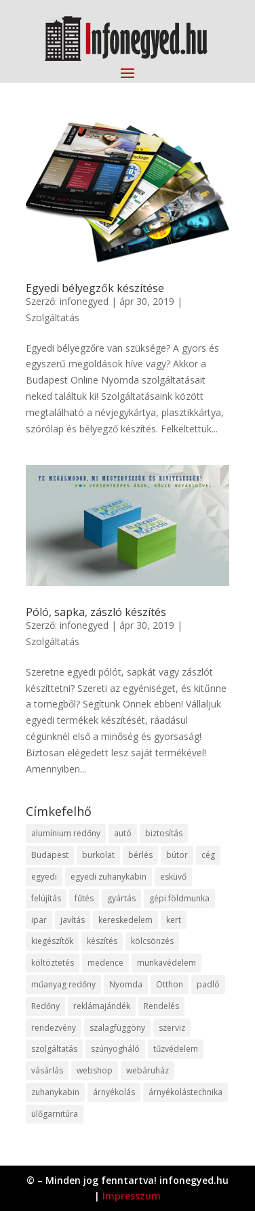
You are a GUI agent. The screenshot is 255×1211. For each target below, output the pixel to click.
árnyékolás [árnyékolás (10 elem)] (114, 1092)
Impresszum (131, 1195)
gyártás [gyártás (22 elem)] (121, 898)
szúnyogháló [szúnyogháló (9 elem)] (115, 1048)
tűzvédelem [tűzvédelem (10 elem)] (175, 1048)
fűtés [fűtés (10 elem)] (84, 898)
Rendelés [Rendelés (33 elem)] (161, 1006)
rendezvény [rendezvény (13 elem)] (53, 1027)
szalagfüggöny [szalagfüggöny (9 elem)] (117, 1027)
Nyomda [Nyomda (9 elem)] (125, 984)
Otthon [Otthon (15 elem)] (169, 984)
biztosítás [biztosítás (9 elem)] (163, 833)
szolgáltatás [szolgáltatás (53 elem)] (54, 1048)
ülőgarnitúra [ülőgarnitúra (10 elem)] (54, 1114)
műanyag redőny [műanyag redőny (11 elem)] (63, 984)
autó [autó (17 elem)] (123, 833)
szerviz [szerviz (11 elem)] (172, 1027)
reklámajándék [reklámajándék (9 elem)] (101, 1006)
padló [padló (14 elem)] (208, 984)
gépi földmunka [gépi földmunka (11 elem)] (179, 898)
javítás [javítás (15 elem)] (72, 920)
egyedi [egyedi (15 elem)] (44, 876)
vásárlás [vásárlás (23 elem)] (47, 1070)
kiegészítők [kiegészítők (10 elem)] (52, 941)
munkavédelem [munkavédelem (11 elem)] (166, 962)
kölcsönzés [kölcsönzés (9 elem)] (152, 941)
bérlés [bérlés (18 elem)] (140, 855)
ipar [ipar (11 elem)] (39, 920)
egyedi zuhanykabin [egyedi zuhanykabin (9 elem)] (108, 876)
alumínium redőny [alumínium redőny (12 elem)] (65, 833)
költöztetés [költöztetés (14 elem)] (52, 962)
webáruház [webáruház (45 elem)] (147, 1070)
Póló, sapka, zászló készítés (96, 611)
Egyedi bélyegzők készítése (95, 288)
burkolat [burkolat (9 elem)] (98, 855)
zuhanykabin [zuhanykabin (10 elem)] (55, 1092)
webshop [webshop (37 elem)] (95, 1070)
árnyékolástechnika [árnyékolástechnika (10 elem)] (185, 1092)
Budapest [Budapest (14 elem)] (49, 855)
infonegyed (84, 301)
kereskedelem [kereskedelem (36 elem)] (125, 920)
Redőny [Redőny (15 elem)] (45, 1006)
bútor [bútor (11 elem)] (177, 855)
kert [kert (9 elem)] (173, 920)
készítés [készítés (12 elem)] (102, 941)
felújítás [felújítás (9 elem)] (46, 898)
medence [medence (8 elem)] (105, 962)
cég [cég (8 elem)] (208, 855)
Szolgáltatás (52, 317)
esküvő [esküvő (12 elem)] (173, 876)
